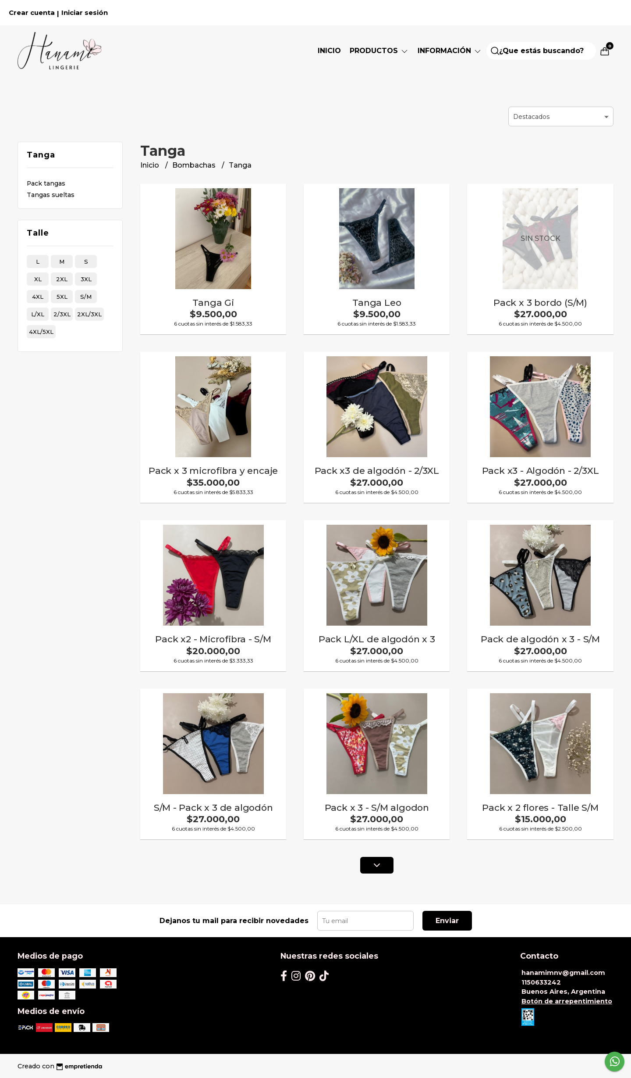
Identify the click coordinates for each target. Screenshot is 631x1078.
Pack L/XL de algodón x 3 (377, 639)
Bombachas (194, 165)
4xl (37, 296)
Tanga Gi (213, 302)
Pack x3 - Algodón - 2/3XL (540, 470)
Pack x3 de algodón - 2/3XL (377, 470)
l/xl (37, 314)
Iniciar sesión (84, 13)
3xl (86, 279)
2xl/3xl (89, 314)
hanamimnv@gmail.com (563, 973)
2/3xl (62, 314)
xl (38, 279)
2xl (61, 279)
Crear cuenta (32, 13)
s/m (86, 296)
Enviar (447, 921)
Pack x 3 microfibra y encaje (213, 470)
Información (450, 51)
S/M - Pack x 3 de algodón (213, 807)
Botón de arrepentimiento (566, 1001)
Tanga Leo (376, 302)
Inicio (329, 51)
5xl (62, 296)
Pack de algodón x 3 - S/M (540, 639)
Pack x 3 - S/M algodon (377, 807)
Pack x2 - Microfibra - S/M (213, 639)
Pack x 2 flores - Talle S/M (540, 807)
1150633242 (541, 982)
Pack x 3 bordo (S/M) (540, 302)
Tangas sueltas (50, 194)
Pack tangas (46, 183)
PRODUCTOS (379, 51)
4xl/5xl (41, 331)
